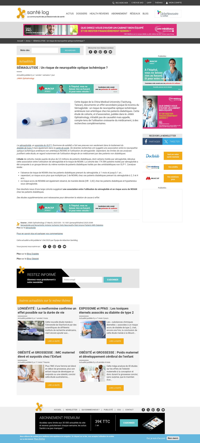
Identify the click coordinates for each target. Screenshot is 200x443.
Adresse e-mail (69, 275)
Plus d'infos (39, 439)
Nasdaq (160, 11)
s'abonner (129, 423)
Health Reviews (99, 13)
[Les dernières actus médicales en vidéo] (162, 221)
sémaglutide (25, 145)
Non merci (173, 438)
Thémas (158, 3)
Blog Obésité (33, 258)
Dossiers (81, 13)
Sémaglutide (31, 228)
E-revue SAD (137, 3)
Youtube (64, 246)
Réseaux (135, 13)
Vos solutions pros (173, 178)
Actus (70, 13)
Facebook (90, 51)
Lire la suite (54, 341)
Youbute (110, 51)
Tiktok (105, 51)
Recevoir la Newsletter (162, 136)
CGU (119, 410)
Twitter (95, 51)
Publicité (108, 410)
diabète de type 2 (25, 148)
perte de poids (62, 148)
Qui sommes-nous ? (90, 410)
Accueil (20, 41)
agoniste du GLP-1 (43, 145)
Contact (129, 410)
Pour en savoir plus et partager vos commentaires (40, 233)
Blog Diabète (33, 254)
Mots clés (24, 50)
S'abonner (112, 279)
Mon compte (175, 3)
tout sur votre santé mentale (173, 155)
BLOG (145, 13)
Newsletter (71, 410)
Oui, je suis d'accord (156, 438)
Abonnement (119, 13)
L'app (149, 3)
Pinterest (100, 51)
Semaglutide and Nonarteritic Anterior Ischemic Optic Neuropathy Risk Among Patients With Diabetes (62, 225)
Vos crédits (173, 167)
